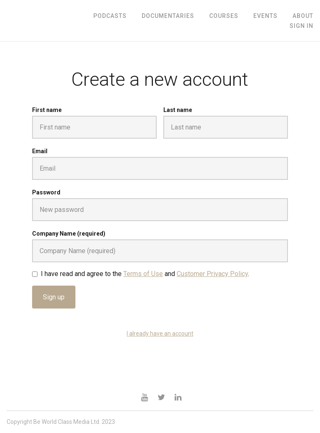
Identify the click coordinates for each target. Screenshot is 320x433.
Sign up (54, 297)
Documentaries (168, 15)
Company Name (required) (68, 233)
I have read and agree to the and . (145, 274)
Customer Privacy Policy (212, 274)
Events (265, 15)
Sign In (301, 25)
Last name (177, 110)
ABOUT (302, 15)
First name (47, 110)
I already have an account (160, 333)
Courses (223, 15)
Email (40, 151)
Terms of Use (143, 274)
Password (46, 192)
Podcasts (110, 15)
